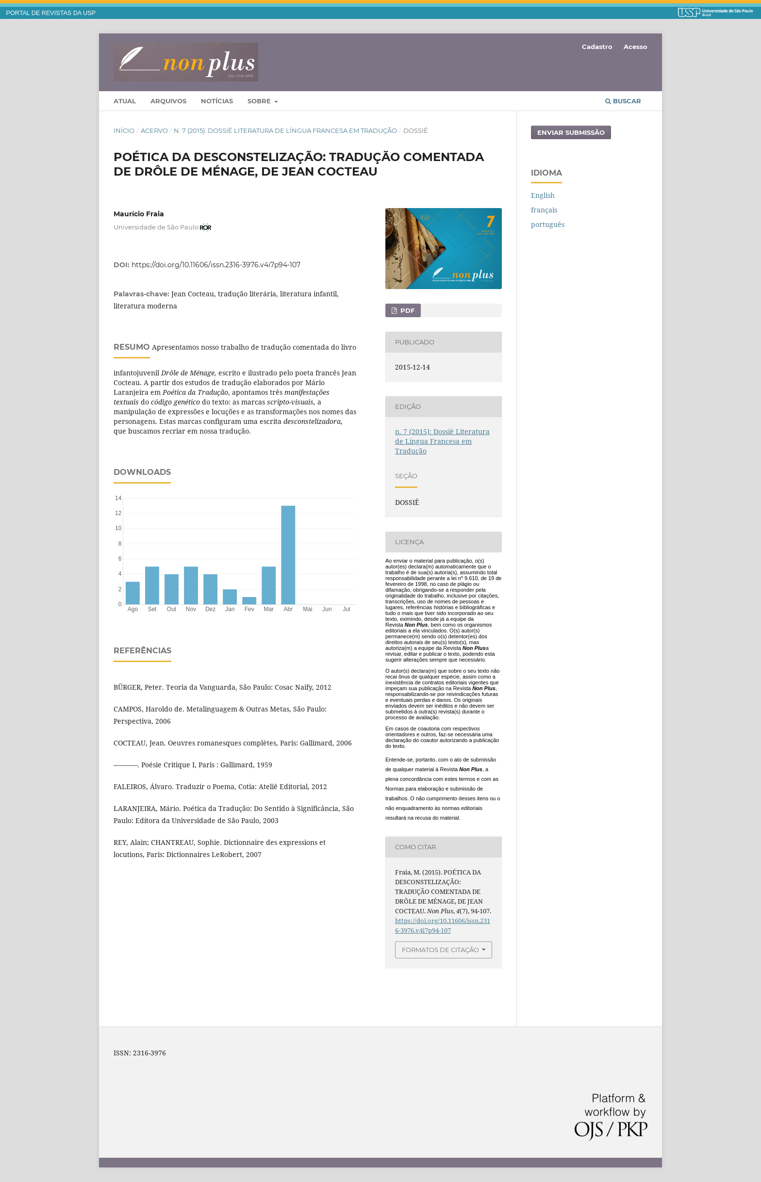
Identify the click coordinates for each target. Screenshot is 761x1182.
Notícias (217, 101)
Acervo (154, 130)
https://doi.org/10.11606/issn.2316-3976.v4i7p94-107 (216, 264)
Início (124, 130)
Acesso (635, 46)
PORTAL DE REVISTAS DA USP (51, 13)
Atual (125, 101)
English (543, 195)
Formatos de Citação (440, 950)
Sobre (260, 101)
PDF (406, 310)
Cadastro (597, 46)
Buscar (623, 101)
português (547, 224)
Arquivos (168, 101)
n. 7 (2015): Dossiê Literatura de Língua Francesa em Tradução (285, 130)
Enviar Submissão (571, 132)
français (544, 209)
